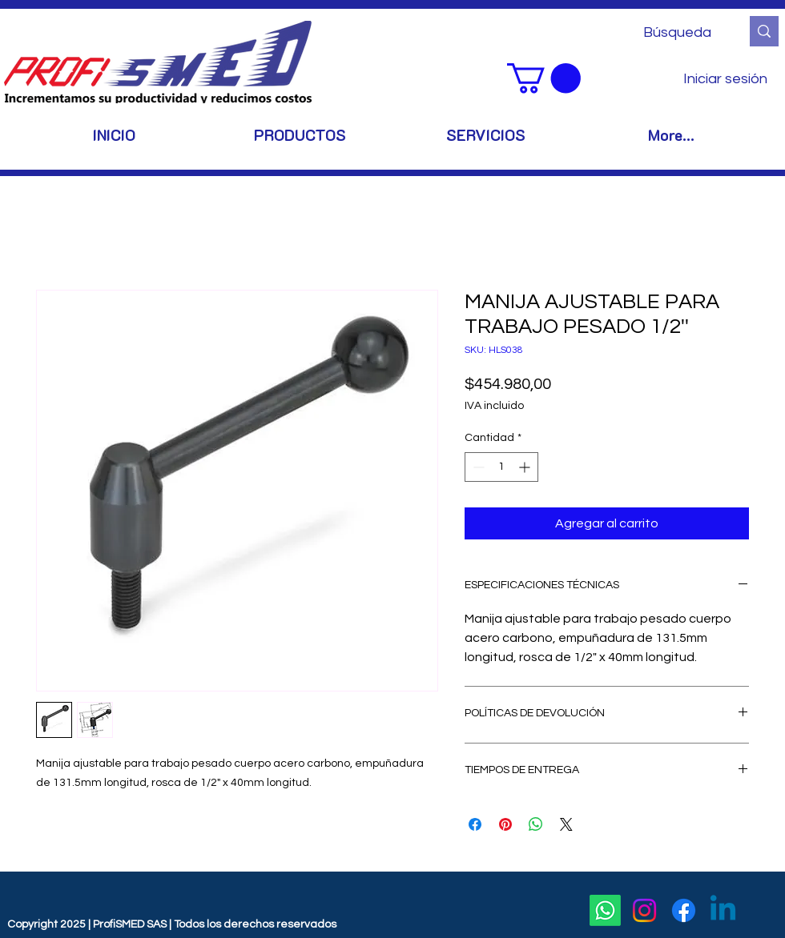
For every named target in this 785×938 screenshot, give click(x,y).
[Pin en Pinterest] (505, 824)
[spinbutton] (501, 467)
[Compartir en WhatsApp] (535, 824)
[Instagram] (644, 910)
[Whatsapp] (605, 910)
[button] (544, 78)
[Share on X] (566, 824)
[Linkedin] (723, 910)
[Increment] (526, 467)
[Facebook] (683, 910)
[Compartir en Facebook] (475, 824)
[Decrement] (477, 467)
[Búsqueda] (679, 32)
